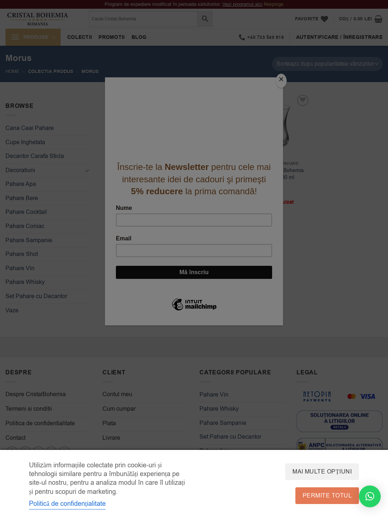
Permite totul (327, 496)
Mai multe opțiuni (322, 472)
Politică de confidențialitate (67, 503)
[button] (370, 496)
